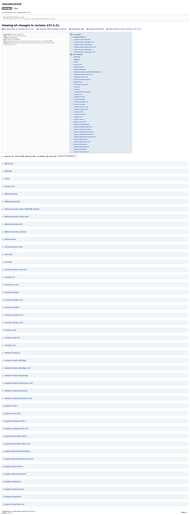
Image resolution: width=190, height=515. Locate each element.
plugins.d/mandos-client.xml (84, 132)
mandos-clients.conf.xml (82, 92)
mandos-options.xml (81, 110)
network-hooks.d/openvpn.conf (84, 47)
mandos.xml (78, 117)
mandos (9, 12)
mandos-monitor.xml (81, 107)
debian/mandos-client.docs (83, 75)
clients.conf (78, 65)
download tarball (96, 29)
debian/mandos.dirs (81, 77)
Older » (184, 513)
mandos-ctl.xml (79, 97)
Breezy (33, 512)
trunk (14, 12)
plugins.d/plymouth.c (81, 140)
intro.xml (77, 87)
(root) (4, 12)
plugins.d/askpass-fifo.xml (83, 127)
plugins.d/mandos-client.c (83, 130)
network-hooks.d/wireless (83, 50)
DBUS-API (77, 57)
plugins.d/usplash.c (80, 150)
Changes (7, 8)
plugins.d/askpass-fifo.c (82, 125)
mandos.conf (78, 112)
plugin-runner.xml (80, 122)
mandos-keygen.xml (81, 102)
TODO (76, 62)
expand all (8, 157)
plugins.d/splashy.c (80, 145)
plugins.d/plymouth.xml (82, 142)
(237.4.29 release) (13, 40)
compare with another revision (52, 29)
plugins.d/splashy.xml (81, 147)
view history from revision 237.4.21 (125, 29)
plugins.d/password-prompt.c (84, 135)
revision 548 (48, 41)
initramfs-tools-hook (81, 85)
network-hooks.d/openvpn (83, 45)
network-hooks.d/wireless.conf (84, 52)
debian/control (79, 67)
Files (16, 8)
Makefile (77, 60)
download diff (77, 29)
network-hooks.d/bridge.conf (84, 42)
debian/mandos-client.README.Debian (87, 72)
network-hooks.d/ (11, 353)
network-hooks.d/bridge (82, 40)
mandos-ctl (78, 95)
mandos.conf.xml (80, 115)
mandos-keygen (79, 100)
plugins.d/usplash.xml (81, 152)
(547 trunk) (13, 38)
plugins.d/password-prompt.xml (85, 137)
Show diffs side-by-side (25, 157)
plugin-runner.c (79, 120)
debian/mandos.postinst (82, 80)
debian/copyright (80, 70)
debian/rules (78, 82)
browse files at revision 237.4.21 (19, 29)
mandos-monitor (79, 105)
